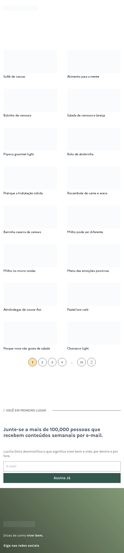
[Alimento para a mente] (94, 53)
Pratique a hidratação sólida (23, 193)
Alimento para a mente (83, 76)
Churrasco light (78, 348)
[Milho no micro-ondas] (30, 247)
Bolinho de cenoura (17, 115)
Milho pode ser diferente (85, 232)
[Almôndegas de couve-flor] (30, 286)
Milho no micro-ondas (19, 270)
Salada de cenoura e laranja (86, 115)
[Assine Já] (62, 478)
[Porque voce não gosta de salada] (30, 325)
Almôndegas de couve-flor (22, 309)
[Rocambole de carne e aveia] (94, 169)
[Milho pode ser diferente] (94, 208)
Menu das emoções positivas (88, 270)
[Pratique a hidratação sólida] (30, 169)
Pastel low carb (78, 309)
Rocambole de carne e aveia (87, 193)
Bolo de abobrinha (80, 154)
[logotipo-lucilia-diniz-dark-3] (20, 8)
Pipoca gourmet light (18, 154)
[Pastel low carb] (94, 286)
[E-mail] (62, 466)
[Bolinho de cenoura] (30, 92)
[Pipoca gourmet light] (30, 131)
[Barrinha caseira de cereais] (30, 208)
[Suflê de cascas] (30, 53)
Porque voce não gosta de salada (26, 348)
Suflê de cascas (14, 76)
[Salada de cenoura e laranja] (94, 92)
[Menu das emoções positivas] (94, 247)
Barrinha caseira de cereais (22, 232)
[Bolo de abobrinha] (94, 131)
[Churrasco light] (94, 325)
